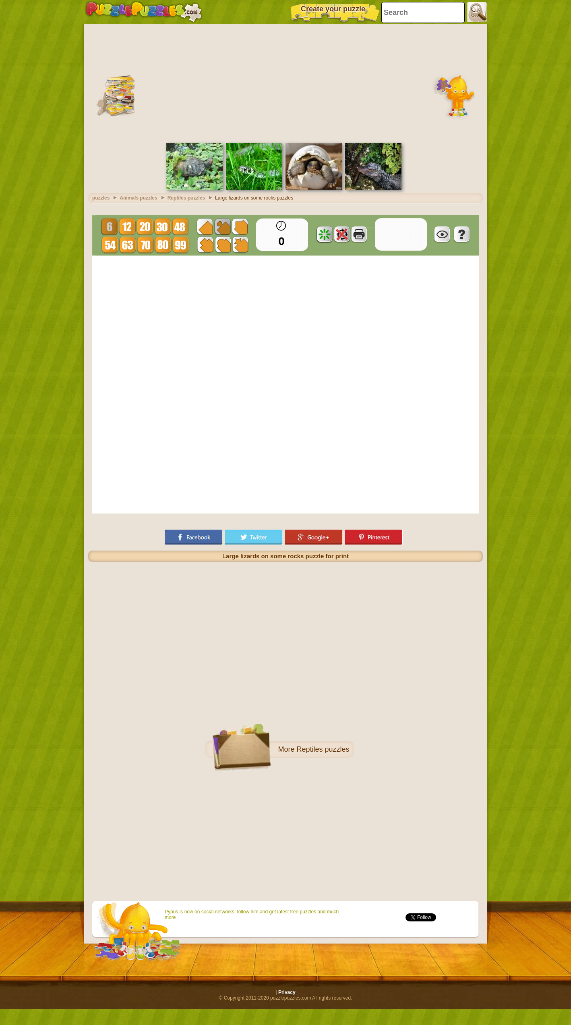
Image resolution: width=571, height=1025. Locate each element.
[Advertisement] (285, 82)
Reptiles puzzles (322, 749)
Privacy (287, 992)
